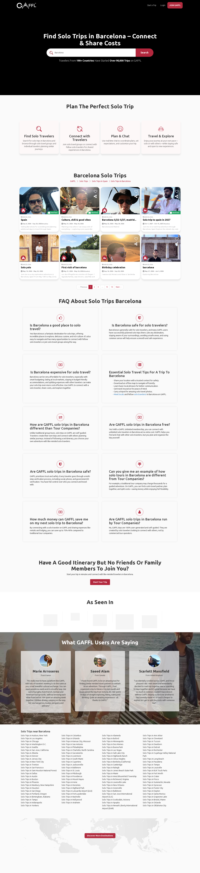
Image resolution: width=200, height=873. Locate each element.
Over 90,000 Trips (120, 60)
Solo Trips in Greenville (112, 788)
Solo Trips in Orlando (71, 738)
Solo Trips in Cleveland (152, 738)
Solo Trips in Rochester (153, 750)
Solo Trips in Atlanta (29, 753)
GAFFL (73, 181)
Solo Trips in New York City (32, 762)
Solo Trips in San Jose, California (35, 750)
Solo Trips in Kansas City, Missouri (76, 741)
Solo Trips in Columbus (71, 735)
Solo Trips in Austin (29, 776)
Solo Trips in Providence (72, 776)
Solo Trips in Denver (29, 756)
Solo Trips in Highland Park (73, 788)
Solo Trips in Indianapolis (31, 802)
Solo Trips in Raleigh (110, 767)
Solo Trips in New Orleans (113, 785)
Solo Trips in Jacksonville (72, 765)
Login (162, 5)
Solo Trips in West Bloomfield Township (119, 776)
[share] (55, 196)
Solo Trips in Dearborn (152, 744)
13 (107, 287)
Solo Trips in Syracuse (152, 785)
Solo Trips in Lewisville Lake (114, 782)
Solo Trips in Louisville (152, 767)
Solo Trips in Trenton (30, 765)
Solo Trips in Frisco (151, 779)
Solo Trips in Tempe (151, 765)
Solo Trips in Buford (110, 738)
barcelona (148, 267)
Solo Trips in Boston (29, 779)
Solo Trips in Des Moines (112, 744)
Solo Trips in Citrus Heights (113, 759)
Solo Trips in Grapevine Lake (155, 797)
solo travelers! (140, 394)
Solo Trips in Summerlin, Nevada (156, 782)
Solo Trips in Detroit (151, 747)
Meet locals (119, 394)
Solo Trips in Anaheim (71, 802)
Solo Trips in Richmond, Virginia (115, 779)
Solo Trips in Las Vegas (112, 750)
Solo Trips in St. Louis (71, 770)
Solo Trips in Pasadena (152, 762)
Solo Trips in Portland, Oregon (34, 794)
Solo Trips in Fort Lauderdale (74, 794)
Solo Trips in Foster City (153, 788)
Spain (24, 219)
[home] (26, 5)
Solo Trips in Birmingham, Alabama (35, 797)
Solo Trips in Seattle (29, 747)
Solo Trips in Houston (30, 788)
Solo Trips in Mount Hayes (73, 779)
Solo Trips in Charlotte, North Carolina (78, 750)
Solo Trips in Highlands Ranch (114, 756)
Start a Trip (151, 5)
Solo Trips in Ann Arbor (152, 735)
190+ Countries (85, 60)
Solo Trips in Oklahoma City (154, 805)
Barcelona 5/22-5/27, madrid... (119, 219)
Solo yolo (26, 267)
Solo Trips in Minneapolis (113, 741)
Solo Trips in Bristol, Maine (154, 800)
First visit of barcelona (74, 267)
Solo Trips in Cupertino (71, 762)
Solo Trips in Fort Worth (153, 773)
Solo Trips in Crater (151, 776)
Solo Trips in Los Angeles (31, 738)
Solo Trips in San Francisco (32, 767)
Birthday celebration (113, 267)
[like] (55, 191)
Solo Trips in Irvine (69, 782)
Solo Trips (83, 181)
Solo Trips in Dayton (151, 791)
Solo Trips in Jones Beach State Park (117, 770)
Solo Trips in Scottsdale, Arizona (116, 800)
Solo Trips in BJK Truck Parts (155, 770)
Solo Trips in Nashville (71, 797)
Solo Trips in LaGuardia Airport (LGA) (77, 791)
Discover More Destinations (100, 836)
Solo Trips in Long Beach (153, 759)
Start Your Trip (100, 582)
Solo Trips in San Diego (31, 791)
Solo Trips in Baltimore (71, 767)
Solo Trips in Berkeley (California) (116, 762)
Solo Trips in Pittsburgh (72, 773)
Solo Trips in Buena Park (112, 747)
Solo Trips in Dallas (29, 773)
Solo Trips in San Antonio (72, 744)
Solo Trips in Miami (110, 773)
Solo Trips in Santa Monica (154, 794)
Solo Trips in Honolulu (71, 785)
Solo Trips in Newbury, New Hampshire (37, 785)
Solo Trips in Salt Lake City (113, 753)
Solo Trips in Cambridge (112, 765)
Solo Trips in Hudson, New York (34, 735)
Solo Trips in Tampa (29, 800)
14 (112, 287)
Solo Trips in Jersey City (31, 759)
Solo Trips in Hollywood (72, 800)
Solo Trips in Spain (100, 181)
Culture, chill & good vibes (76, 219)
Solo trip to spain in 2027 (156, 219)
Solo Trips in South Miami (72, 759)
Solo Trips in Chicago (30, 741)
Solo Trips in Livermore (71, 756)
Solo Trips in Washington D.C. (33, 744)
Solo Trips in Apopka (111, 802)
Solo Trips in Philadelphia (72, 747)
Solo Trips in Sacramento (72, 753)
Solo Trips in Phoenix (30, 782)
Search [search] (144, 52)
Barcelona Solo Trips (100, 175)
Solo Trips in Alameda (111, 735)
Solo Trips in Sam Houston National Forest (39, 770)
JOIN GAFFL (175, 5)
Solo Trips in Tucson (151, 741)
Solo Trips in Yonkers (30, 805)
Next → (119, 287)
